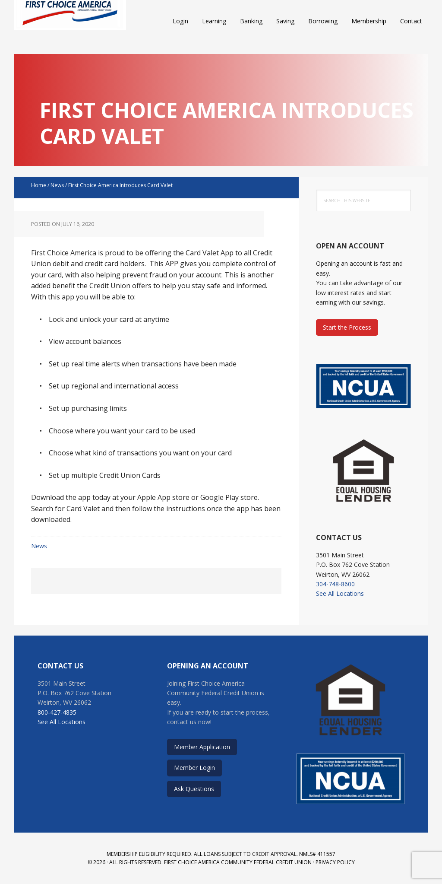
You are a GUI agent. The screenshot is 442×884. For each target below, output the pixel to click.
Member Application (202, 747)
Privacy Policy (335, 862)
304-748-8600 (335, 584)
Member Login (194, 767)
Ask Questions (194, 789)
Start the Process (347, 327)
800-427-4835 (57, 712)
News (39, 546)
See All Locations (340, 593)
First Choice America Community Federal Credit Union (70, 21)
